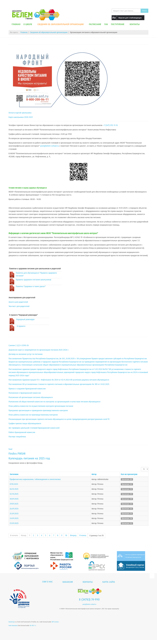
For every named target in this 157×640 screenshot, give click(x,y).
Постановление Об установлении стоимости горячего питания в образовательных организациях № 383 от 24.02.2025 (59, 384)
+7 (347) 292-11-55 (110, 125)
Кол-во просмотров (129, 474)
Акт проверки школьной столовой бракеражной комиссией (34, 428)
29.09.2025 (14, 503)
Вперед (73, 535)
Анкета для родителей (18, 302)
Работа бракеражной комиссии (22, 432)
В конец (82, 535)
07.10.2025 (14, 484)
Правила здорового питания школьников (33, 279)
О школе (28, 24)
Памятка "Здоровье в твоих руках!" (31, 286)
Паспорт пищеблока (17, 436)
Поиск (144, 11)
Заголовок (14, 474)
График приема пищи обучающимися (25, 423)
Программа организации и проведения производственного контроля (38, 410)
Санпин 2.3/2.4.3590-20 (19, 345)
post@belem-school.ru (49, 146)
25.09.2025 (14, 513)
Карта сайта (108, 581)
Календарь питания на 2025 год (29, 458)
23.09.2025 (14, 523)
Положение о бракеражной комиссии (25, 393)
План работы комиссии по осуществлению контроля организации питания (41, 406)
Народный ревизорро (25, 319)
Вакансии (68, 581)
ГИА (106, 24)
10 (66, 535)
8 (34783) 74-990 (89, 599)
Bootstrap (11, 622)
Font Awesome (13, 625)
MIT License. (55, 622)
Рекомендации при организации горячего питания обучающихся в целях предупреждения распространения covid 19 (59, 419)
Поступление (119, 24)
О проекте (21, 326)
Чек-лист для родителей (19, 306)
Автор (94, 474)
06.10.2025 (14, 489)
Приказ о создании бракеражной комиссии (27, 388)
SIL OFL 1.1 (33, 625)
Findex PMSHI (17, 453)
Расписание (95, 24)
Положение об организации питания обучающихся (31, 397)
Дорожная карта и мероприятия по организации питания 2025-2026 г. (39, 350)
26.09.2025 (14, 508)
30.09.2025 (14, 499)
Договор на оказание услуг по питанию (26, 354)
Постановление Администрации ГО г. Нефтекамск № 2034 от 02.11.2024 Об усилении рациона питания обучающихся (59, 379)
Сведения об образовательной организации (61, 24)
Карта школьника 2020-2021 (21, 117)
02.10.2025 (14, 494)
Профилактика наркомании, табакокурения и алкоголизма (35, 479)
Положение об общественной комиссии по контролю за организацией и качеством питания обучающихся (54, 401)
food (10, 449)
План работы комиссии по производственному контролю (33, 414)
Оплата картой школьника (20, 112)
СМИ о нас (47, 581)
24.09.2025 (14, 518)
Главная (16, 24)
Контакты (135, 24)
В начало (14, 535)
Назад (23, 535)
